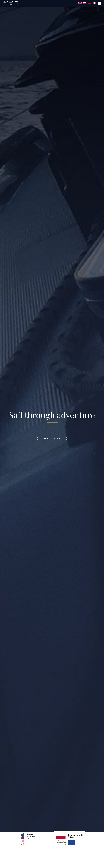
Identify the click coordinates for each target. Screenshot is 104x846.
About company (52, 438)
